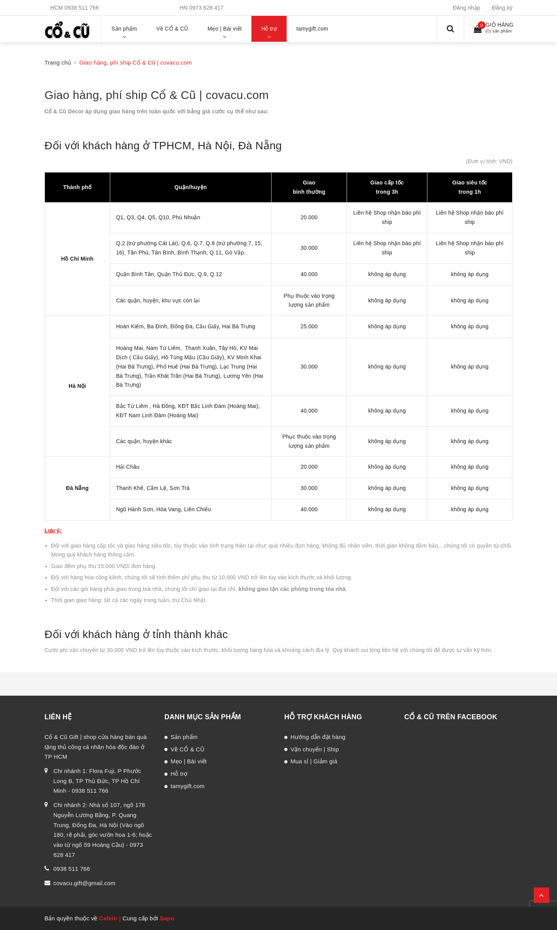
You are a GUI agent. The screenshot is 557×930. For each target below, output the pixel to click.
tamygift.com (188, 786)
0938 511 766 (82, 8)
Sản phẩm (184, 737)
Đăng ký (502, 8)
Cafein (108, 918)
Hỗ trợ (179, 773)
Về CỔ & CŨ (188, 749)
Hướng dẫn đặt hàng (317, 737)
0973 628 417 (206, 8)
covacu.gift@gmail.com (84, 883)
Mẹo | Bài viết (189, 761)
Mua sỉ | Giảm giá (313, 761)
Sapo (167, 918)
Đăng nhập (466, 8)
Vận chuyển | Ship (314, 749)
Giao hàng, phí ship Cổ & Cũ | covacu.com (156, 95)
